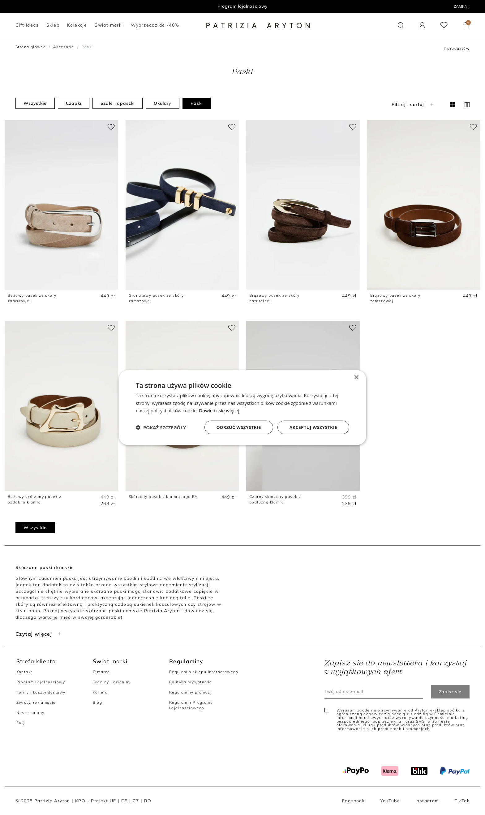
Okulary (162, 103)
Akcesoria (63, 47)
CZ (136, 801)
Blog (97, 702)
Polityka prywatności (191, 682)
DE (124, 801)
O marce (101, 671)
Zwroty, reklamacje (36, 702)
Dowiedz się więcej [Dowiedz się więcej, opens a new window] (219, 410)
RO (148, 801)
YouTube (390, 801)
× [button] (356, 377)
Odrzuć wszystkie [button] (239, 427)
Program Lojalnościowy (40, 682)
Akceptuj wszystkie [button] (313, 427)
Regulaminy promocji (191, 692)
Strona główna (30, 47)
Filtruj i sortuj (413, 104)
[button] (401, 25)
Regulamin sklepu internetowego (203, 671)
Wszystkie (35, 103)
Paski (197, 103)
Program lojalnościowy (242, 6)
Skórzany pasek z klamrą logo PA (163, 496)
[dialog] (242, 407)
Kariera (100, 692)
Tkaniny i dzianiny (112, 682)
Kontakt (24, 671)
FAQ (20, 722)
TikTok (462, 801)
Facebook (353, 801)
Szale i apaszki (118, 103)
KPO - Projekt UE (95, 801)
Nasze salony (30, 712)
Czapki (73, 103)
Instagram (427, 801)
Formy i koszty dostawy (41, 692)
